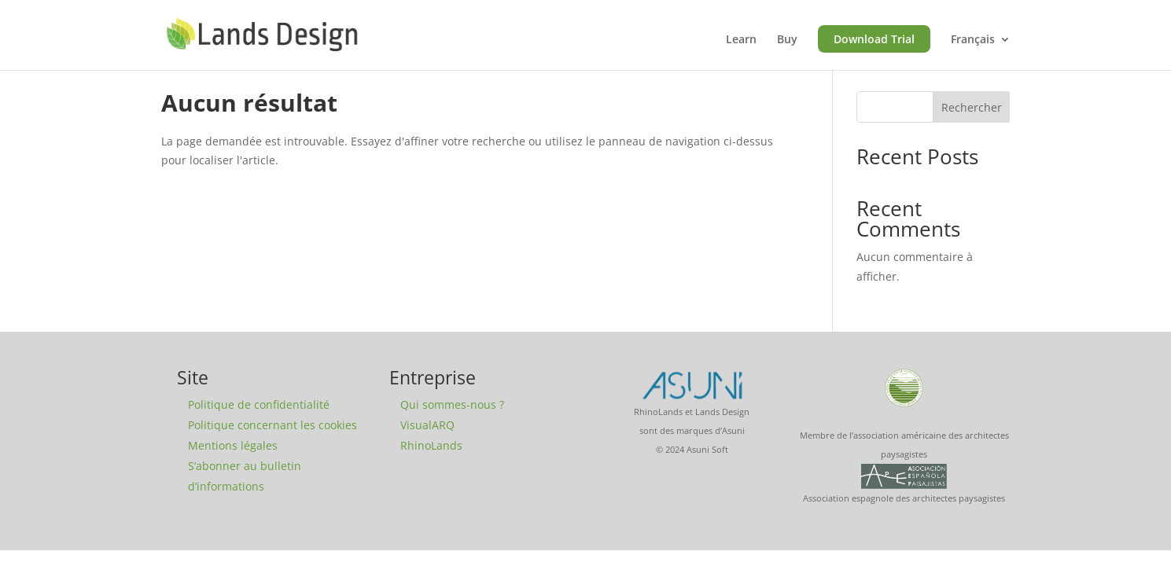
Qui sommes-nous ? (452, 404)
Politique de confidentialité (259, 404)
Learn (741, 40)
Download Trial (874, 38)
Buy (787, 40)
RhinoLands (431, 445)
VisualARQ (427, 424)
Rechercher (971, 107)
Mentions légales (233, 445)
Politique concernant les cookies (272, 424)
